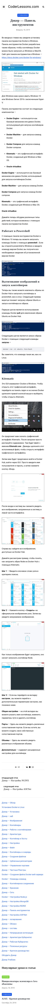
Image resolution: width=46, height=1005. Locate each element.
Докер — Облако (9, 924)
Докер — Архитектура (11, 834)
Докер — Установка (10, 812)
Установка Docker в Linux (13, 807)
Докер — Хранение (10, 888)
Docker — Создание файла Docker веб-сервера (22, 874)
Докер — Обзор (8, 803)
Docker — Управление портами (15, 865)
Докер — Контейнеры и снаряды (16, 852)
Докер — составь (9, 928)
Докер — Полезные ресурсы (14, 946)
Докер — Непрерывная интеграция (17, 933)
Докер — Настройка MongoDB (15, 901)
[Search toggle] (42, 7)
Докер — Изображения (12, 821)
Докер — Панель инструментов (16, 910)
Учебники (23, 15)
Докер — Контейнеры (11, 825)
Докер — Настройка (11, 843)
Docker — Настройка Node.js (14, 897)
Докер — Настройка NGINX (14, 906)
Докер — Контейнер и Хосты (14, 839)
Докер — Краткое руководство (15, 951)
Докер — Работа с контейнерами (16, 830)
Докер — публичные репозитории (17, 861)
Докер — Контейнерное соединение (18, 883)
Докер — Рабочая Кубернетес (15, 942)
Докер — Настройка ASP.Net (14, 915)
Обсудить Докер (9, 955)
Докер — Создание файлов (14, 856)
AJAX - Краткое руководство (16, 999)
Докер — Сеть (8, 892)
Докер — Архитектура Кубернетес (17, 937)
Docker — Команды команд (14, 879)
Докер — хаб (7, 816)
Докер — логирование (12, 919)
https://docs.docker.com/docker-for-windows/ (21, 57)
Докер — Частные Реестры (14, 870)
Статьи (6, 977)
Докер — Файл (8, 848)
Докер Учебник (8, 960)
